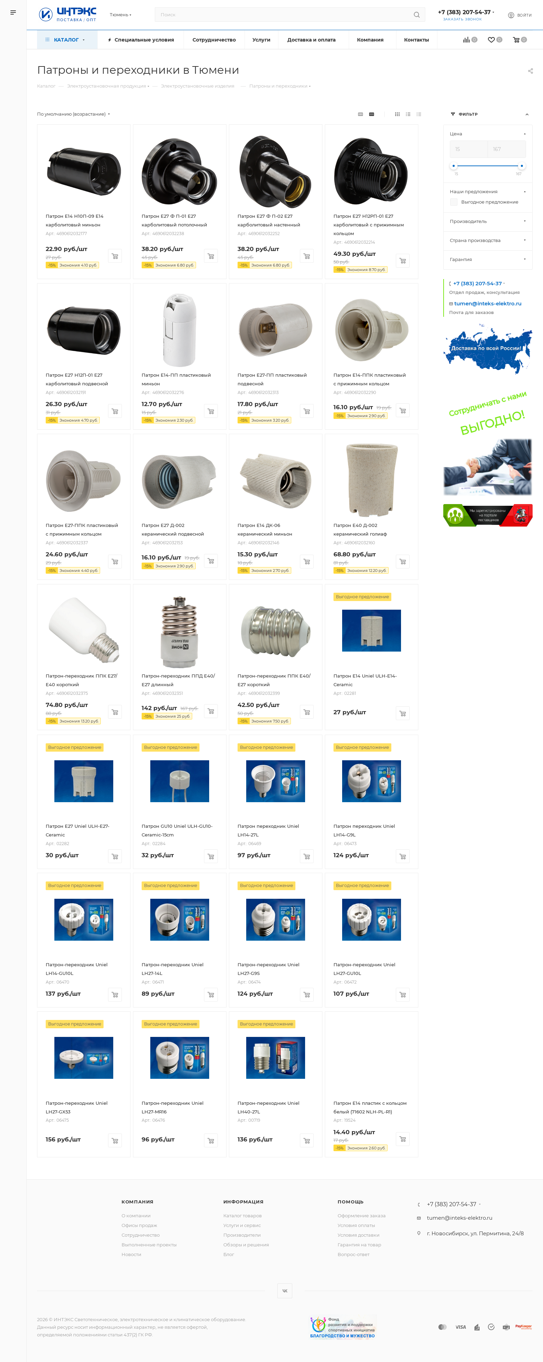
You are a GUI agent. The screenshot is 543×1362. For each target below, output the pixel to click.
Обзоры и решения (246, 1244)
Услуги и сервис (242, 1225)
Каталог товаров (242, 1215)
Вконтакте (284, 1290)
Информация (243, 1201)
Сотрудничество (141, 1235)
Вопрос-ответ (354, 1254)
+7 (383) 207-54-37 (464, 12)
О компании (136, 1215)
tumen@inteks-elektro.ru (488, 303)
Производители (242, 1235)
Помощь (351, 1201)
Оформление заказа (362, 1215)
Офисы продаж (139, 1225)
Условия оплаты (356, 1225)
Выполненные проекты (149, 1244)
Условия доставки (359, 1235)
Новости (131, 1254)
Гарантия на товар (359, 1244)
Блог (228, 1254)
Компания (138, 1201)
